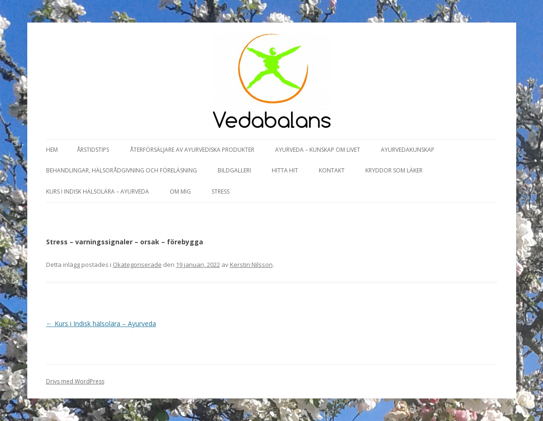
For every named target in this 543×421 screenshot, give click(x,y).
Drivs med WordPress (75, 381)
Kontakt (332, 170)
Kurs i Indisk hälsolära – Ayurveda (97, 191)
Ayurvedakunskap (407, 150)
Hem (52, 150)
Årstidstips (93, 150)
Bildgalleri (234, 170)
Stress (220, 191)
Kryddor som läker (394, 170)
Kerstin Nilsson (251, 264)
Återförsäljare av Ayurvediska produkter (192, 150)
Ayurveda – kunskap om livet (317, 150)
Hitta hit (285, 170)
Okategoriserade (137, 264)
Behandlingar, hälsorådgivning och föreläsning (121, 170)
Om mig (180, 191)
